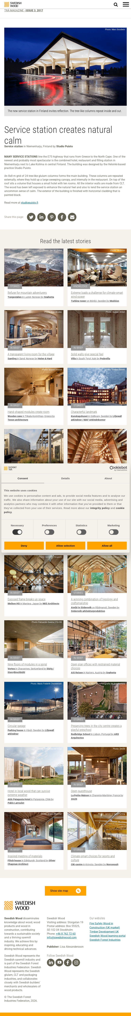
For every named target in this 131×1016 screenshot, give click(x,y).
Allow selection (65, 545)
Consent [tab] (23, 478)
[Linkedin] (51, 963)
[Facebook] (67, 963)
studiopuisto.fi (29, 202)
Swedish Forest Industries (105, 939)
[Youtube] (59, 962)
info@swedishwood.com (62, 937)
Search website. (118, 4)
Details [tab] (65, 478)
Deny (24, 545)
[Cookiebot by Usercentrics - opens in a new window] (112, 468)
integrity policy (100, 508)
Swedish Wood (12, 4)
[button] (126, 4)
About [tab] (108, 478)
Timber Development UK (104, 931)
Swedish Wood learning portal (108, 935)
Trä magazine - (23, 10)
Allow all (107, 545)
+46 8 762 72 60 (66, 933)
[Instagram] (76, 963)
